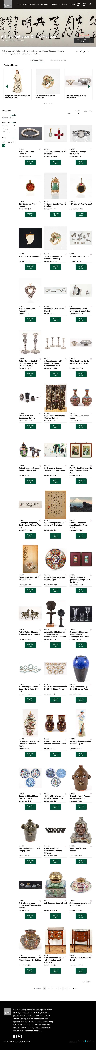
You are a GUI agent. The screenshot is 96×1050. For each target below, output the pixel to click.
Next (75, 988)
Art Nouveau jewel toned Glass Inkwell (80, 904)
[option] (17, 84)
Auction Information (58, 60)
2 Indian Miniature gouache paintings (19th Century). (80, 579)
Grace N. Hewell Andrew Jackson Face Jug (80, 797)
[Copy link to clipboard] (77, 52)
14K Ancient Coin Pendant (81, 204)
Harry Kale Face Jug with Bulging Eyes (29, 849)
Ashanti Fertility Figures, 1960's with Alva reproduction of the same (55, 634)
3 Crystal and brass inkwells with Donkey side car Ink (30, 905)
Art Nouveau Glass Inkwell (55, 903)
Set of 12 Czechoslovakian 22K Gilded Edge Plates (55, 688)
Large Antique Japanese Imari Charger (54, 578)
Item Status (6, 122)
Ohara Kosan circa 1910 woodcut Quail (29, 578)
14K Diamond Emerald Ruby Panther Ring (45, 97)
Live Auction (9, 32)
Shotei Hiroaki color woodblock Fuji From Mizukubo (78, 525)
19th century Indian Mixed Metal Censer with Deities (30, 959)
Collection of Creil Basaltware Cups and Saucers (53, 850)
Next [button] (89, 86)
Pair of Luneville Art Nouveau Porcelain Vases (55, 742)
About (64, 4)
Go (4, 145)
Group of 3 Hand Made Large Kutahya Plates (54, 797)
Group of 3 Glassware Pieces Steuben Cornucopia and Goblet (79, 634)
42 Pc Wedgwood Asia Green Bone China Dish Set (28, 689)
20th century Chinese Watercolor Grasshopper (54, 469)
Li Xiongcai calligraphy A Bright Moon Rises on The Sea (30, 525)
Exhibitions (34, 4)
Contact (72, 4)
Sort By (78, 111)
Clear (13, 122)
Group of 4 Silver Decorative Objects (27, 417)
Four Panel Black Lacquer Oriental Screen (55, 417)
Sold (9, 129)
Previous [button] (6, 86)
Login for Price (30, 162)
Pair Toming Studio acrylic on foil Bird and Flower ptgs (81, 470)
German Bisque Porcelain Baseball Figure (80, 742)
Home (19, 4)
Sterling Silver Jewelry (79, 256)
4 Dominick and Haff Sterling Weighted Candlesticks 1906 (53, 363)
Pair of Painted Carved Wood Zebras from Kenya (29, 633)
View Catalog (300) (82, 40)
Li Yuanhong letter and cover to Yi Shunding (54, 524)
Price (4, 138)
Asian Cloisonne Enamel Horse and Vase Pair (29, 469)
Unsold (9, 132)
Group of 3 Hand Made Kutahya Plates (28, 797)
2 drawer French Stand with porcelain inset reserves (54, 960)
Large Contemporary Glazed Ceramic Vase (79, 688)
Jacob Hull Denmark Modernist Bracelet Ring (80, 310)
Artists (25, 4)
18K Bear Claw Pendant (29, 256)
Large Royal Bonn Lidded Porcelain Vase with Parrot (29, 743)
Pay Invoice (26, 1041)
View (85, 111)
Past (9, 126)
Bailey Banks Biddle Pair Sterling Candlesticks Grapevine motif (29, 363)
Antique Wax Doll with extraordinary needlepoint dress (17, 97)
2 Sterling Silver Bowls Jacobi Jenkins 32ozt (76, 97)
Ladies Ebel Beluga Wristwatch (78, 152)
